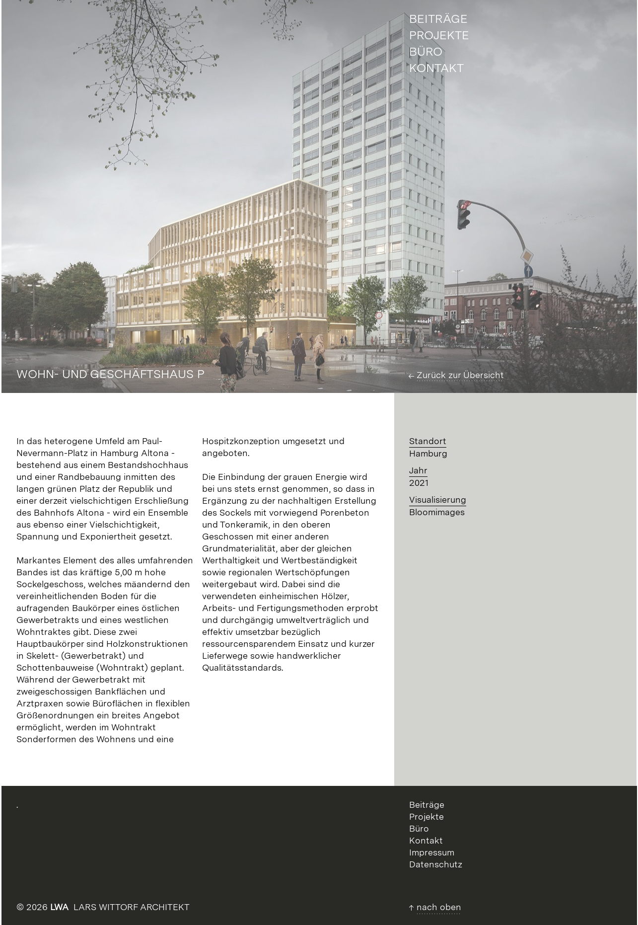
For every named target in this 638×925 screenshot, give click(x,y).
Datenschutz (435, 864)
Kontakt (426, 840)
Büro (419, 828)
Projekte (426, 816)
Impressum (431, 852)
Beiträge (426, 804)
